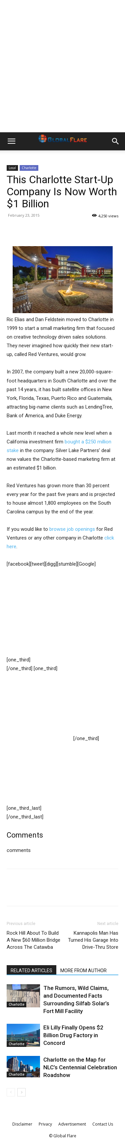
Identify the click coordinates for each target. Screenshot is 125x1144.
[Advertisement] (62, 66)
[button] (11, 141)
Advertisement (72, 1124)
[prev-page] (11, 1092)
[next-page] (21, 1092)
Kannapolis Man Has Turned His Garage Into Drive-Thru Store (93, 940)
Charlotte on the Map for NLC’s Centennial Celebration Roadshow (80, 1067)
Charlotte (29, 167)
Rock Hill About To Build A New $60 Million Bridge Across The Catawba (33, 940)
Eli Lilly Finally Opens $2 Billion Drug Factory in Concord (73, 1035)
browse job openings (72, 529)
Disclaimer (22, 1124)
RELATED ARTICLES (31, 970)
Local (12, 167)
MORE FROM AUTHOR (83, 970)
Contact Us (102, 1124)
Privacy (45, 1124)
